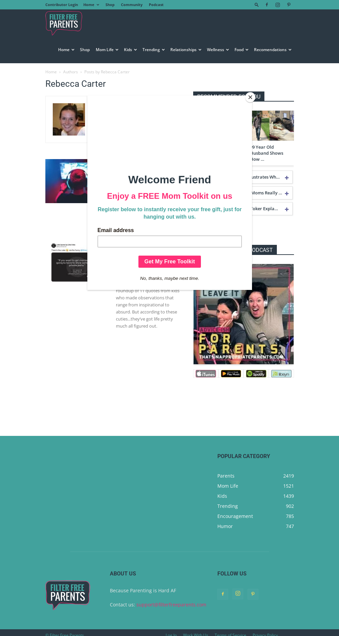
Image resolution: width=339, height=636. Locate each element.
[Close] (250, 97)
